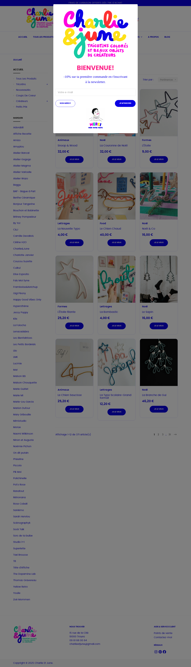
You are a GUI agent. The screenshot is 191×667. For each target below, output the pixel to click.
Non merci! (65, 103)
